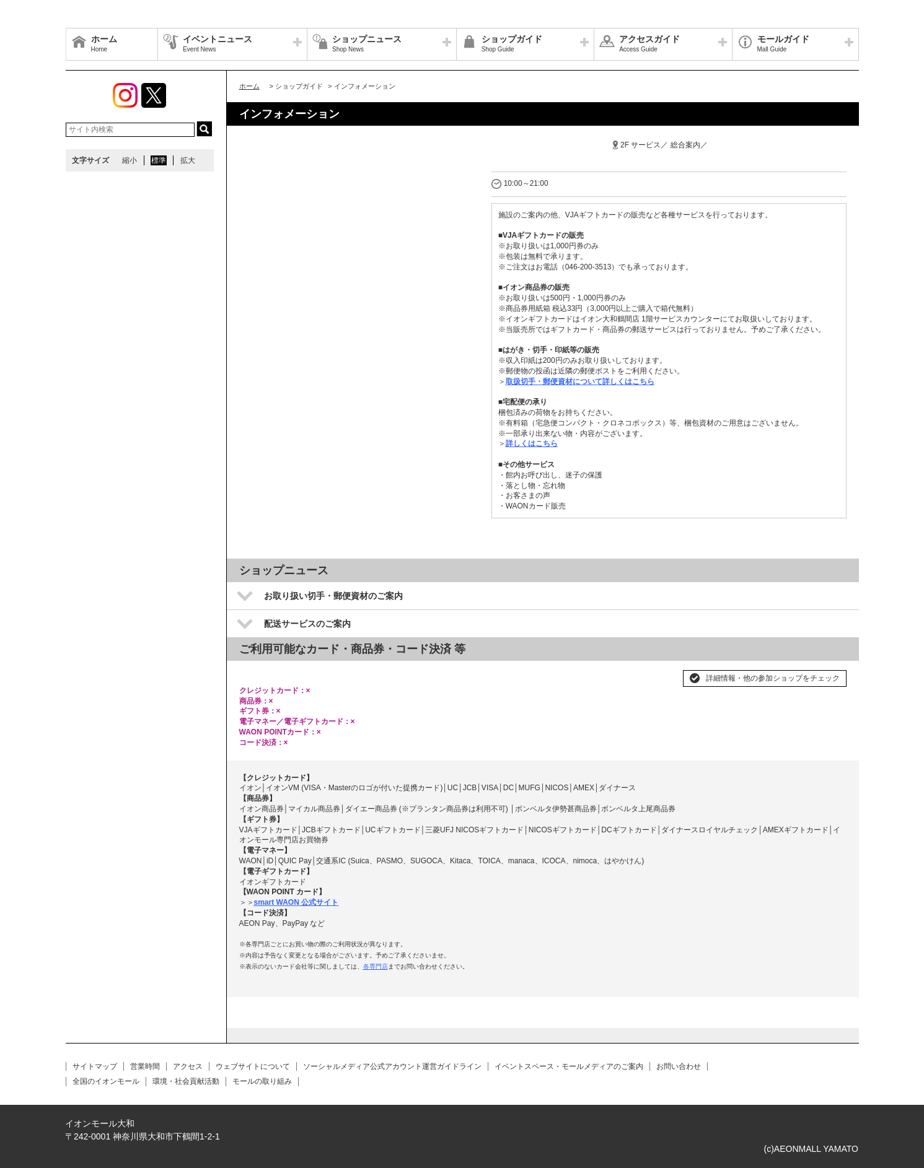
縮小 (129, 160)
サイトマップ (95, 1066)
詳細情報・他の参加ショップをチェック (773, 678)
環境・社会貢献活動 (185, 1081)
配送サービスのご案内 (307, 624)
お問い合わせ (678, 1066)
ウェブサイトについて (253, 1066)
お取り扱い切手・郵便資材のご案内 (333, 596)
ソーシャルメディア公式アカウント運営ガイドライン (392, 1066)
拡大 (187, 160)
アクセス (188, 1066)
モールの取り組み (262, 1081)
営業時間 (145, 1066)
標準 (158, 160)
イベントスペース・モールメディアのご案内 (569, 1066)
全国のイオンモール (106, 1081)
